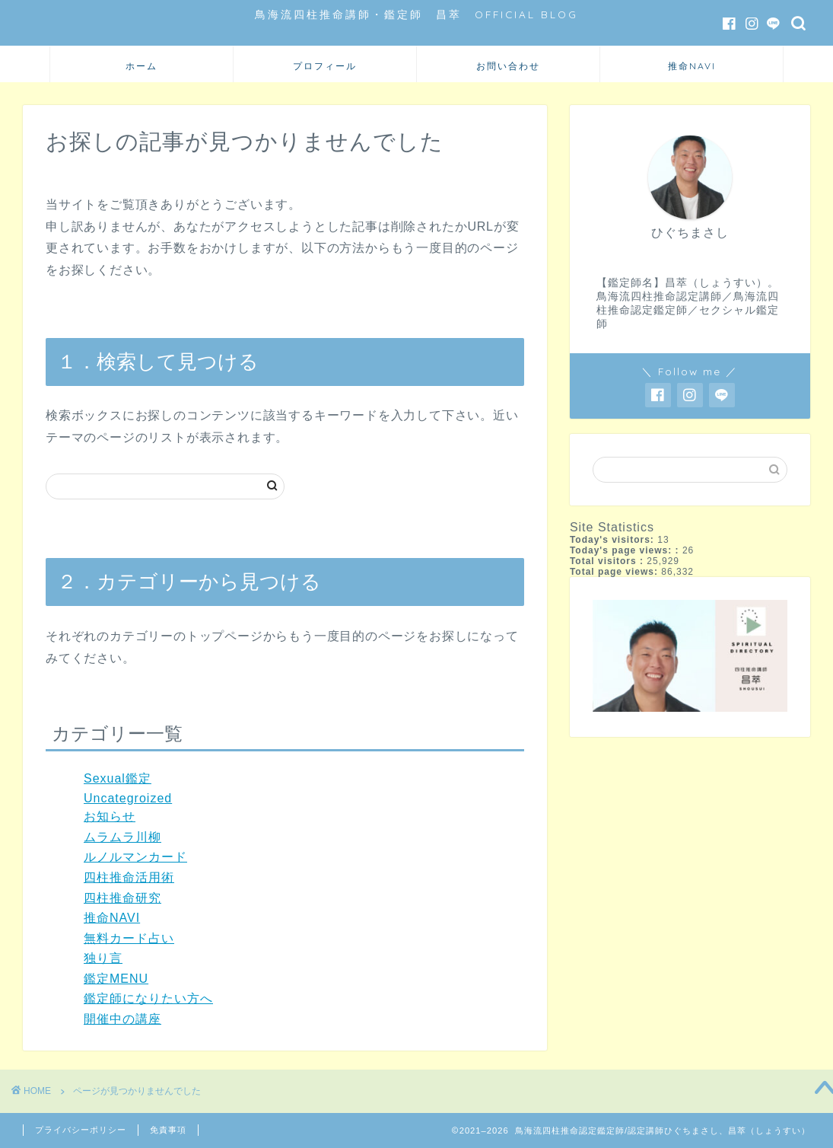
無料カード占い (129, 938)
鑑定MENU (116, 978)
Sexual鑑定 (117, 778)
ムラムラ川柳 (122, 837)
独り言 (103, 958)
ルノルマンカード (135, 856)
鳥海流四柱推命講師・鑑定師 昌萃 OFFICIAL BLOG (416, 14)
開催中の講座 (122, 1018)
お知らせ (109, 816)
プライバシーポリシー (80, 1129)
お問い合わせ (508, 66)
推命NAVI (692, 66)
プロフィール (325, 66)
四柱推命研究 (122, 897)
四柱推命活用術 (129, 877)
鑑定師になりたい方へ (148, 998)
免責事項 (168, 1129)
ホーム (141, 66)
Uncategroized (128, 798)
